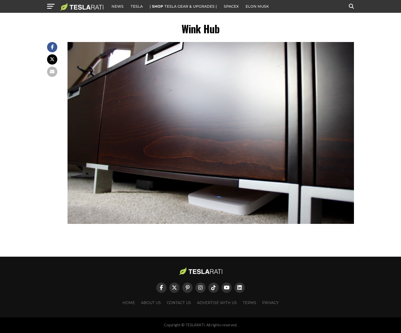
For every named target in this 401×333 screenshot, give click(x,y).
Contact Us (179, 302)
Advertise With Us (217, 302)
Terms (249, 302)
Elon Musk (257, 6)
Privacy (270, 302)
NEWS (118, 6)
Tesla (136, 6)
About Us (151, 302)
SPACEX (231, 6)
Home (128, 302)
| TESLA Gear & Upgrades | (183, 6)
